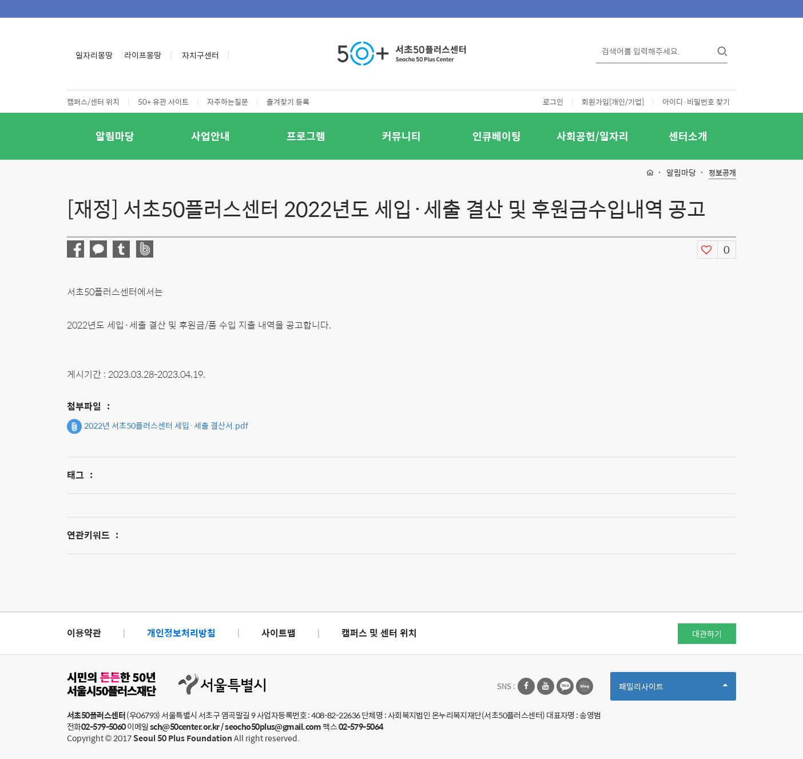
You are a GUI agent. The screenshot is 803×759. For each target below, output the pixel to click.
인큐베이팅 (496, 136)
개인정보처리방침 (181, 633)
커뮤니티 (401, 136)
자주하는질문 (227, 102)
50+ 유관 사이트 (163, 102)
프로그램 (306, 136)
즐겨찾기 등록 (288, 102)
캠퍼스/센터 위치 (93, 102)
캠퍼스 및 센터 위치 (379, 633)
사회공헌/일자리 (592, 136)
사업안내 (210, 136)
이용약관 (84, 633)
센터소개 (688, 136)
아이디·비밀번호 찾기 (696, 102)
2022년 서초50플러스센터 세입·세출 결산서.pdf (157, 426)
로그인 (553, 102)
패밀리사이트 (673, 690)
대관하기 (707, 633)
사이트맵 (278, 633)
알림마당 (115, 136)
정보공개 (722, 173)
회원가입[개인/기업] (613, 102)
